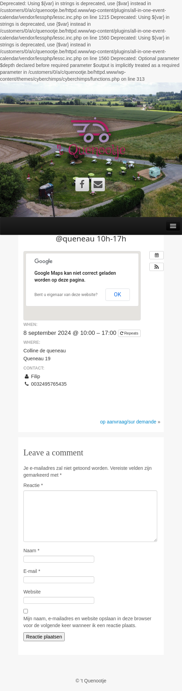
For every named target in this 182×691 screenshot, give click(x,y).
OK (117, 294)
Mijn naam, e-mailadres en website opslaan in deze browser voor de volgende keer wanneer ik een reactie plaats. (87, 622)
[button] (156, 267)
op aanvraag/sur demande (128, 421)
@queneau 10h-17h (91, 238)
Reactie (33, 485)
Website (32, 591)
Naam (31, 550)
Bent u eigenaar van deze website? (65, 294)
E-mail (31, 571)
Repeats (129, 333)
